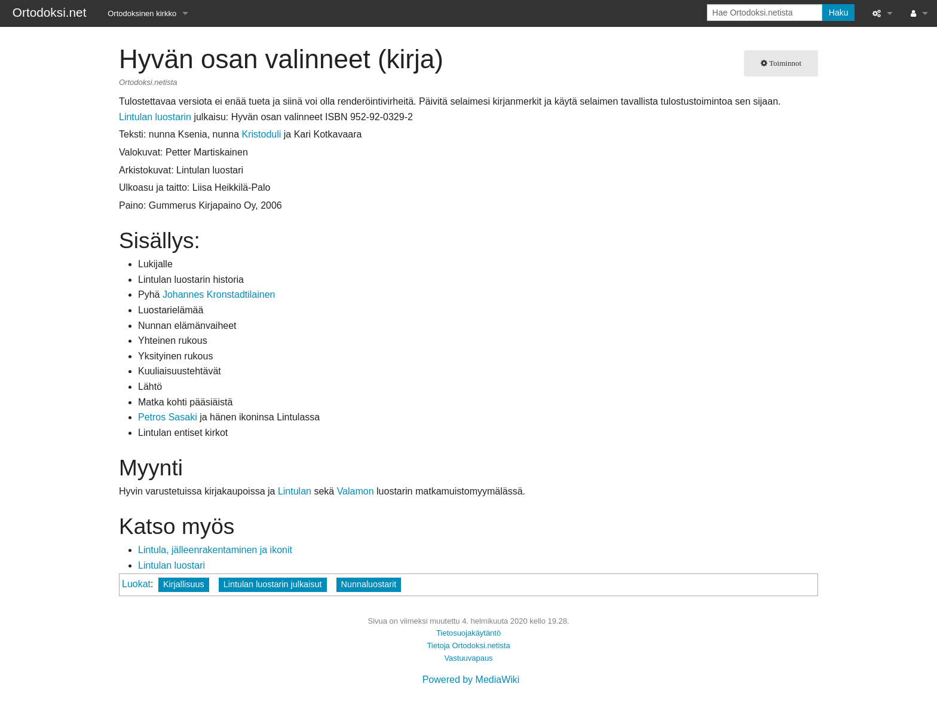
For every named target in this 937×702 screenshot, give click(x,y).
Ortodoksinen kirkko (142, 13)
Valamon (355, 491)
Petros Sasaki (167, 417)
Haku (839, 12)
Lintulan (294, 491)
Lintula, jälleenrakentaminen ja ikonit (215, 550)
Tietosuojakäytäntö (468, 632)
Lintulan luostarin (155, 117)
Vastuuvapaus (468, 658)
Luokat (136, 584)
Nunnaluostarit (369, 584)
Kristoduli (261, 134)
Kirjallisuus (183, 584)
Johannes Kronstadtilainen (219, 294)
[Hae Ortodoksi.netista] (764, 12)
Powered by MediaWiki (471, 679)
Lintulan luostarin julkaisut (272, 584)
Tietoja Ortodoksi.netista (468, 645)
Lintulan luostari (171, 565)
